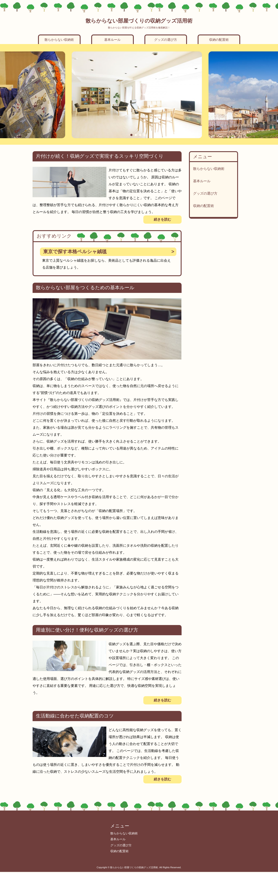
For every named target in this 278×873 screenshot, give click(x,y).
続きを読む (162, 219)
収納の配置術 (219, 39)
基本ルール (112, 39)
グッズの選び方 (165, 39)
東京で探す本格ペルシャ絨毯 (75, 251)
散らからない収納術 (59, 39)
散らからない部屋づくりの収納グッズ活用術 (139, 21)
